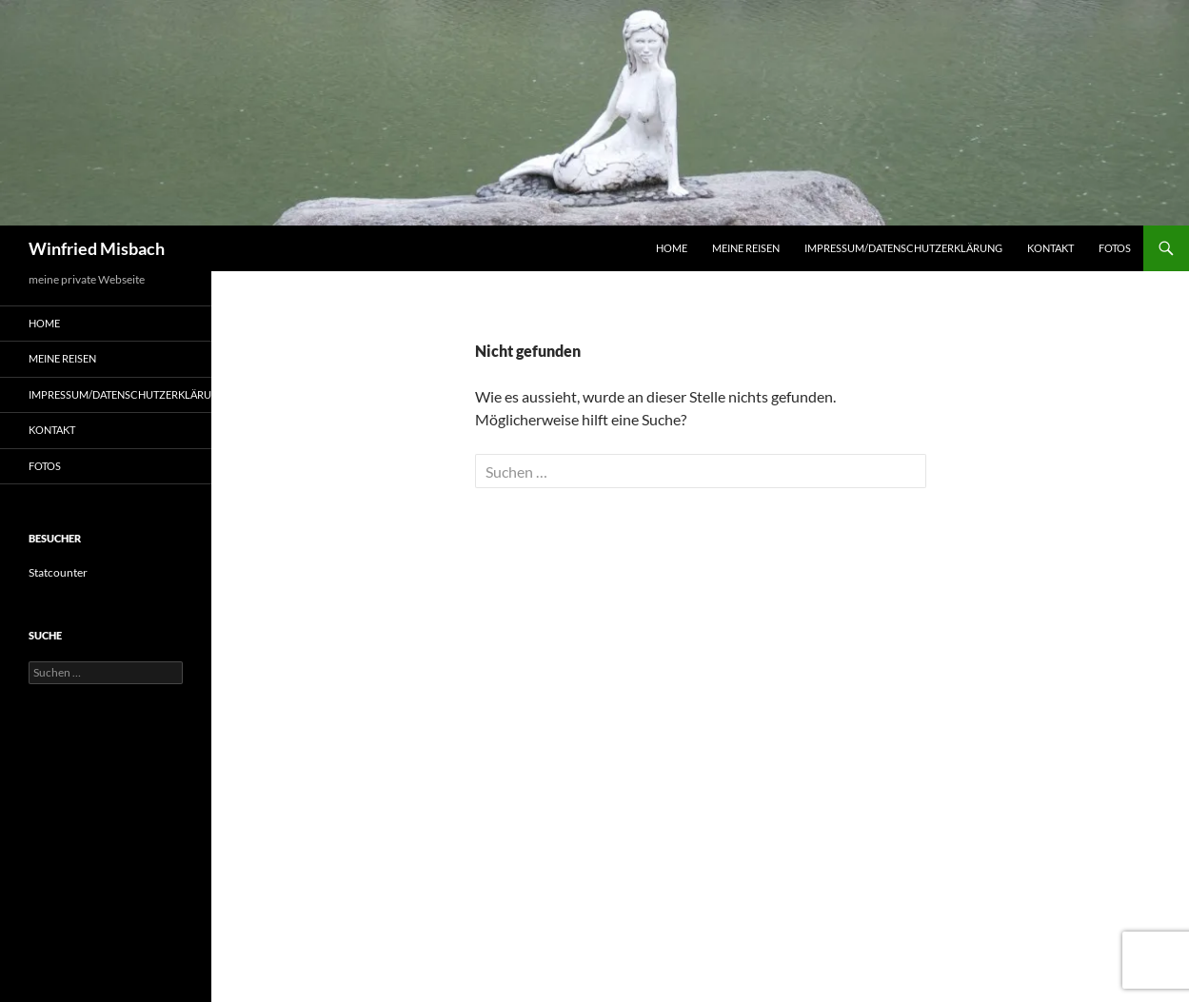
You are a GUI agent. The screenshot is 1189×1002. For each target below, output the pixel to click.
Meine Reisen (746, 248)
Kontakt (1050, 248)
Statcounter (58, 572)
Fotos (1115, 248)
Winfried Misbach (97, 248)
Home (671, 248)
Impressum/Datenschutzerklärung (903, 248)
